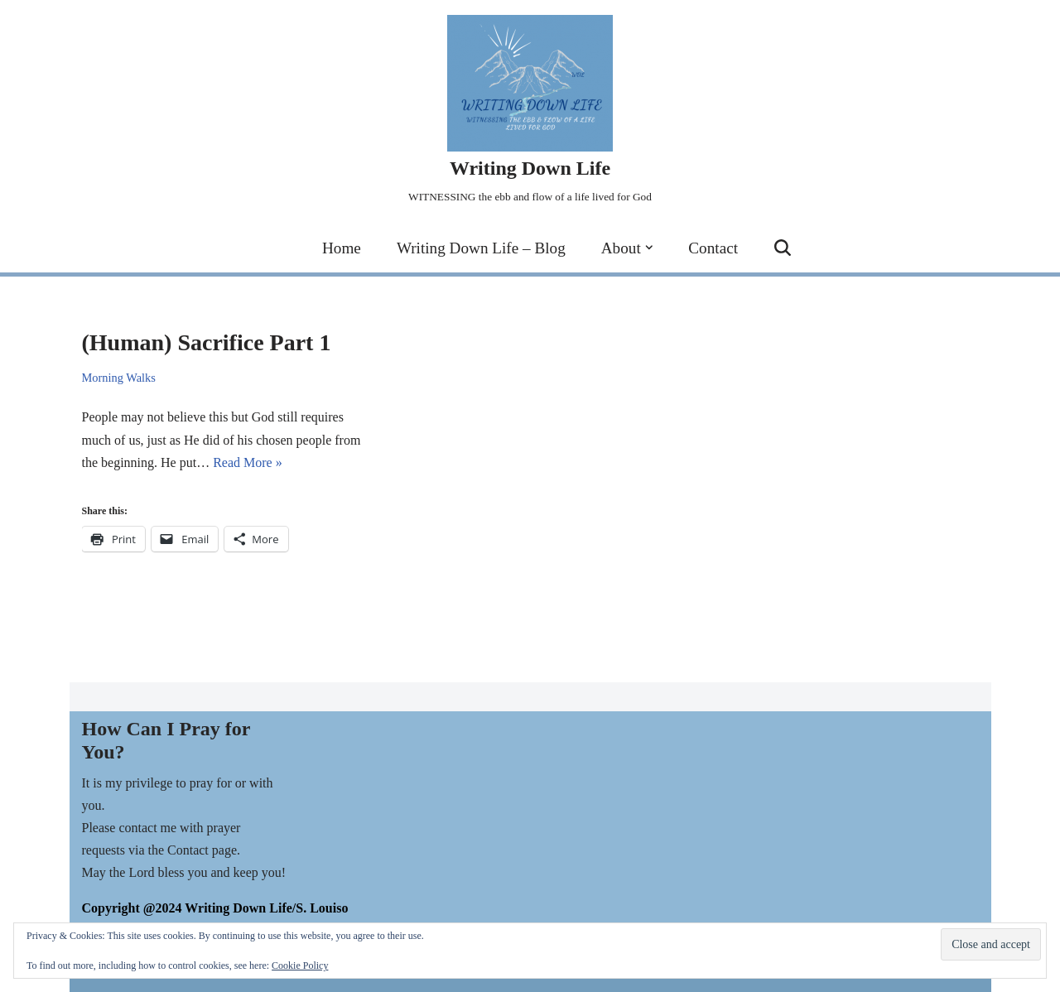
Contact (713, 248)
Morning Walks (119, 377)
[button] (649, 247)
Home (341, 248)
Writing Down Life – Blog (481, 248)
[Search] (782, 247)
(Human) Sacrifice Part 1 (206, 342)
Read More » (247, 462)
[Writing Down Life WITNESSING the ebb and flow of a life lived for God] (530, 111)
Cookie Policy (300, 965)
